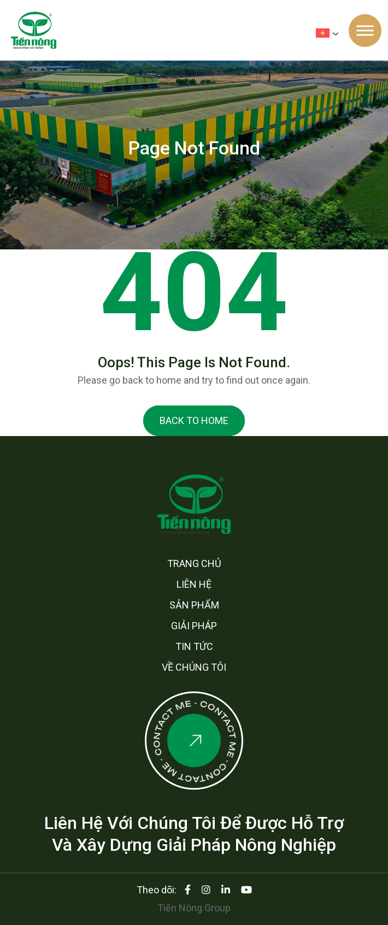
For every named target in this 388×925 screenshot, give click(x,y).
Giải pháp (194, 625)
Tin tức (194, 646)
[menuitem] (329, 33)
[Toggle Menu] (365, 30)
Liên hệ (194, 584)
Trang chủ (194, 563)
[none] (329, 32)
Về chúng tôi (194, 667)
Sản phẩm (194, 605)
